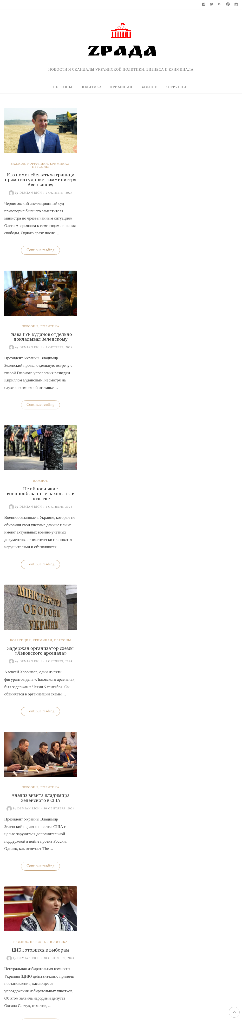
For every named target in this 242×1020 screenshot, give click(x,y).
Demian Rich (23, 191)
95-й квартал (179, 548)
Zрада (202, 649)
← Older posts (15, 904)
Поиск (173, 111)
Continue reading (42, 256)
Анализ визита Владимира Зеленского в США (39, 498)
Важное (148, 87)
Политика (91, 87)
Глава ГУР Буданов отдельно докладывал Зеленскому (118, 172)
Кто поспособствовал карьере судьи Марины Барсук (214, 436)
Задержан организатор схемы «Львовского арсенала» (118, 341)
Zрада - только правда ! (60, 970)
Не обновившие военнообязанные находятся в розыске (39, 343)
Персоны (62, 87)
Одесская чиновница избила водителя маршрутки (212, 502)
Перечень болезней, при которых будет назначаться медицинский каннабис (118, 809)
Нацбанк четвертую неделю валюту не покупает (211, 405)
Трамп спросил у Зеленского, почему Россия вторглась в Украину (39, 809)
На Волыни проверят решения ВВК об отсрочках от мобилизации (212, 469)
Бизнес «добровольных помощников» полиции (118, 654)
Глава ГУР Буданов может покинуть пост (39, 654)
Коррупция (177, 87)
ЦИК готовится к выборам (118, 496)
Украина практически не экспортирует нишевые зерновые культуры (215, 375)
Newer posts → (141, 904)
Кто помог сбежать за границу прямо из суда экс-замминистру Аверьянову (39, 178)
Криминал (121, 87)
